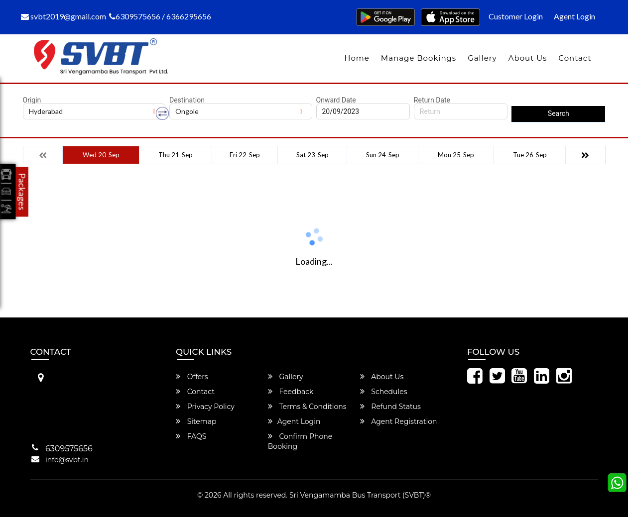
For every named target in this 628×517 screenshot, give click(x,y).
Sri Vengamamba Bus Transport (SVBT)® (360, 495)
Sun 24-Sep (382, 155)
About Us (527, 58)
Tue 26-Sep (530, 155)
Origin (32, 100)
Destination (187, 100)
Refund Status (390, 406)
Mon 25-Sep (456, 155)
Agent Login (574, 16)
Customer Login (516, 16)
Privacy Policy (205, 406)
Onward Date (336, 100)
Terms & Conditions (307, 406)
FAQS (191, 436)
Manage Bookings (418, 58)
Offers (192, 376)
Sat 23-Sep (312, 155)
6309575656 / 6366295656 (160, 16)
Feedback (291, 391)
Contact (574, 58)
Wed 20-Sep (101, 155)
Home (357, 58)
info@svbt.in (67, 459)
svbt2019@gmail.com (63, 16)
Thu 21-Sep (175, 155)
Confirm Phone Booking (300, 441)
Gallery (482, 58)
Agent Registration (398, 421)
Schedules (383, 391)
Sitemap (196, 421)
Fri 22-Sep (245, 155)
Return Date (432, 100)
